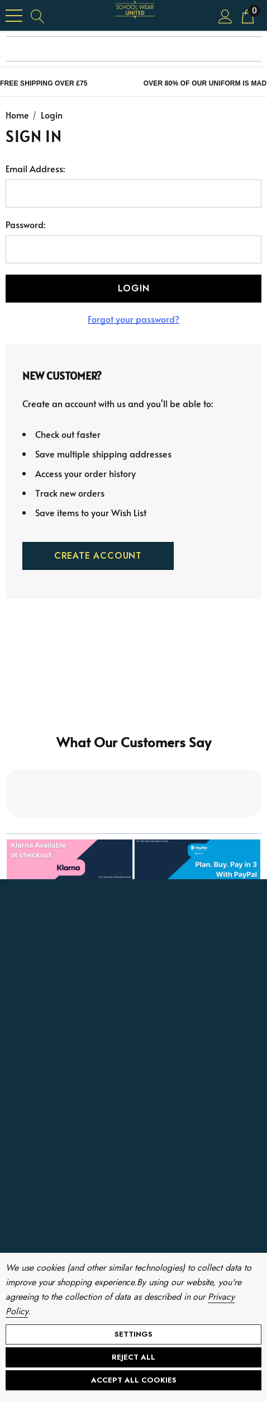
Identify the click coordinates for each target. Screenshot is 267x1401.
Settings (133, 1334)
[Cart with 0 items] (248, 15)
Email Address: (35, 168)
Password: (25, 224)
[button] (133, 764)
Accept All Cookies (134, 1380)
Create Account (98, 555)
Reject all (133, 1357)
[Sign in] (225, 15)
